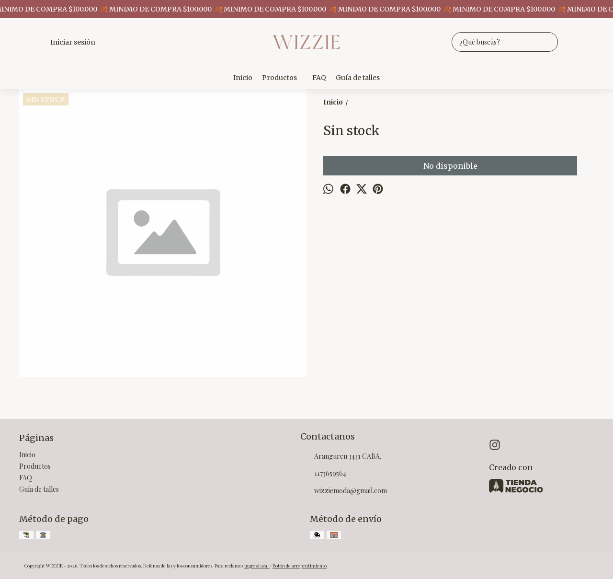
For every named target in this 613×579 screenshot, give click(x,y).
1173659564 (323, 474)
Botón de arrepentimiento (299, 565)
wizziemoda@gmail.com (343, 491)
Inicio (242, 77)
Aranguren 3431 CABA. (340, 457)
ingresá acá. (257, 565)
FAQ (319, 77)
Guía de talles (358, 77)
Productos (284, 77)
